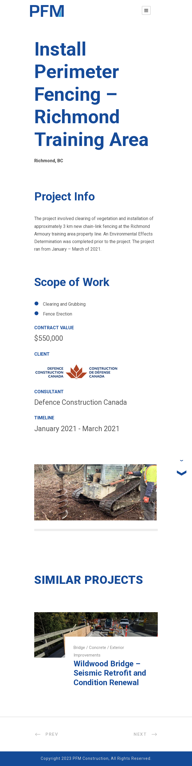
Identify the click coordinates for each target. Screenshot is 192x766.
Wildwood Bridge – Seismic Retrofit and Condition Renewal (110, 673)
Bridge (79, 647)
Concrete (97, 647)
